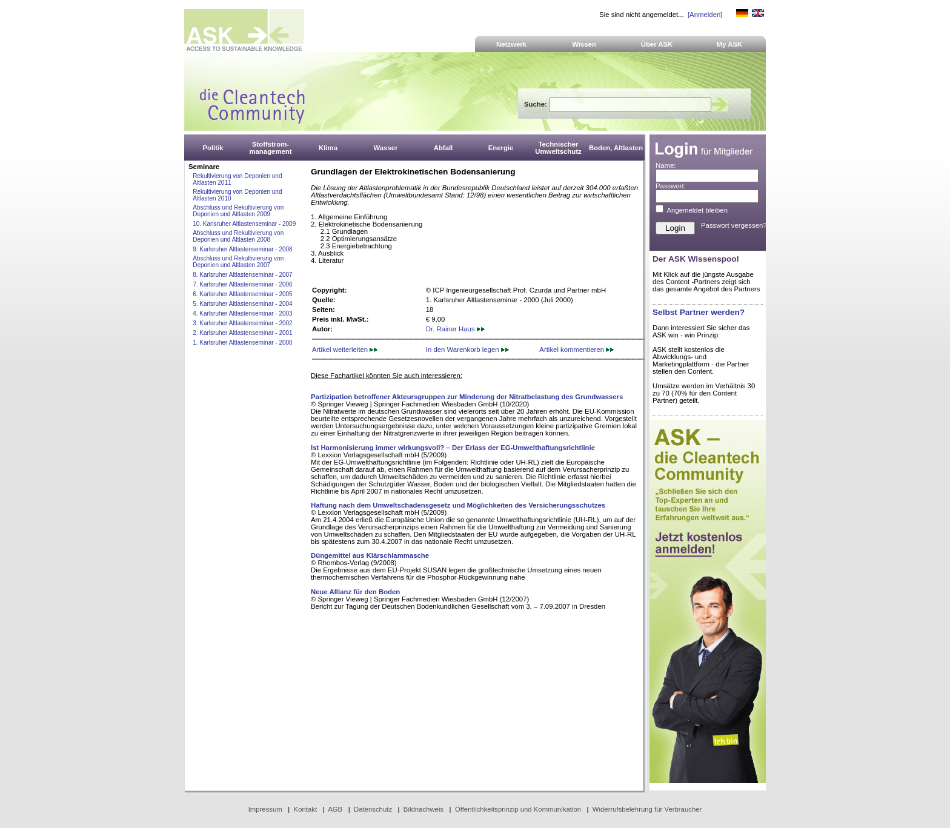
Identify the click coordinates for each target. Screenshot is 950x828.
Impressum (265, 809)
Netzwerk (511, 44)
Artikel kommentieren (576, 349)
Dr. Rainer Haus (455, 329)
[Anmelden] (705, 14)
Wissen (584, 44)
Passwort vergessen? (734, 225)
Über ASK (657, 44)
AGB (335, 809)
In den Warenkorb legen (467, 349)
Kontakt (305, 809)
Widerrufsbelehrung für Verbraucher (647, 809)
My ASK (730, 44)
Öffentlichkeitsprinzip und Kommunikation (518, 809)
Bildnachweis (423, 809)
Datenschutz (373, 809)
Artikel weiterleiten (344, 349)
